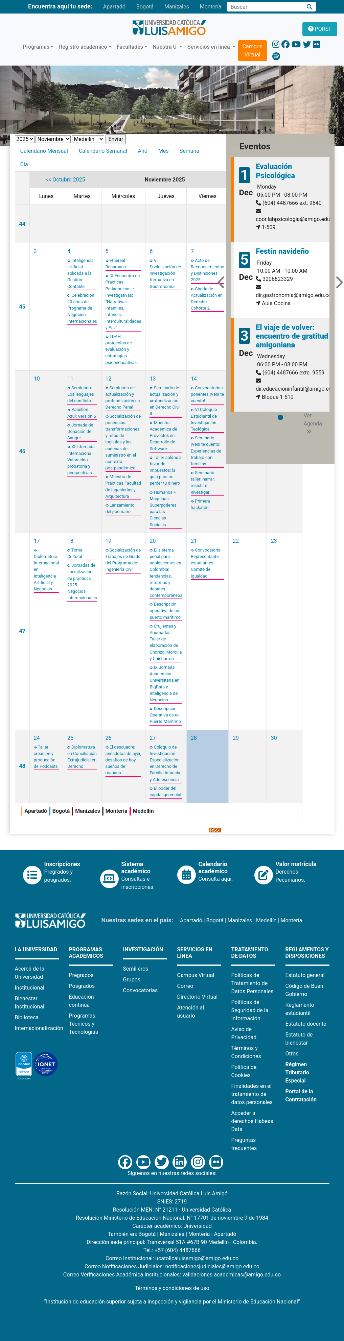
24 (37, 738)
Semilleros (135, 969)
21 (194, 541)
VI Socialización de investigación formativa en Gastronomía (165, 273)
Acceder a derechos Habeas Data (252, 1121)
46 (22, 451)
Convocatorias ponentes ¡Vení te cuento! (207, 394)
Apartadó (114, 6)
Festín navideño (282, 251)
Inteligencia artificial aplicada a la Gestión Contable (80, 273)
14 (194, 378)
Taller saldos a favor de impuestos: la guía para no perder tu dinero (165, 470)
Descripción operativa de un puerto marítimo (165, 610)
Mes (163, 151)
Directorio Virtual (197, 997)
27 (153, 738)
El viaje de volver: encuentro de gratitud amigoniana (292, 336)
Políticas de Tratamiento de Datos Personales (252, 983)
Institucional (29, 987)
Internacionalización (39, 1028)
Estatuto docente (305, 1024)
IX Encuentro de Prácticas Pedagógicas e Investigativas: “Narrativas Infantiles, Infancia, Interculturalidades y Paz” (123, 301)
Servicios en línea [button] (209, 47)
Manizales (176, 6)
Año (142, 151)
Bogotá (145, 6)
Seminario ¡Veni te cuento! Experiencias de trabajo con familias (206, 450)
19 (109, 541)
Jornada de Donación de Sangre (80, 431)
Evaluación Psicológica (275, 170)
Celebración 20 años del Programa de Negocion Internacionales (82, 308)
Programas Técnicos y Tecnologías (83, 1024)
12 (109, 378)
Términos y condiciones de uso (172, 1288)
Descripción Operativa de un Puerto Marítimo (165, 715)
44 (22, 224)
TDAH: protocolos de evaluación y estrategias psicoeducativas (121, 349)
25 (70, 738)
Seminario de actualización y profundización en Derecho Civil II (165, 400)
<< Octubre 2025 (65, 179)
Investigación (143, 949)
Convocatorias (140, 990)
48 (22, 766)
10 (37, 378)
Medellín (266, 920)
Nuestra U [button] (165, 47)
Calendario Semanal (103, 151)
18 (70, 541)
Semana (189, 151)
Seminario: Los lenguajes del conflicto (80, 394)
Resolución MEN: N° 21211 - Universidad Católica (172, 1209)
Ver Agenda (312, 423)
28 (194, 738)
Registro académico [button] (83, 47)
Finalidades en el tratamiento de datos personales (252, 1094)
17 (37, 541)
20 (153, 541)
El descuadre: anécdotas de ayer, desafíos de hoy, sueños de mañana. (123, 760)
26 (109, 738)
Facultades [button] (130, 47)
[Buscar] (309, 7)
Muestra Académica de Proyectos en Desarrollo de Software (163, 435)
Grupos (132, 979)
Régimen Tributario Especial (297, 1072)
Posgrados (82, 986)
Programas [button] (36, 47)
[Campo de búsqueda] (265, 7)
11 (70, 378)
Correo (185, 986)
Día (24, 164)
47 (22, 631)
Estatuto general (305, 975)
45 (22, 306)
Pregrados (81, 975)
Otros (292, 1053)
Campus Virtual (252, 50)
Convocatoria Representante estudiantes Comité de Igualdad (206, 563)
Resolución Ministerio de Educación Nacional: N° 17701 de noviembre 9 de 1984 (172, 1218)
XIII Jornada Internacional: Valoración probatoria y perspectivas (81, 459)
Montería (211, 6)
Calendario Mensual (44, 151)
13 (153, 378)
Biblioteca (27, 1017)
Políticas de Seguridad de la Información (250, 1010)
